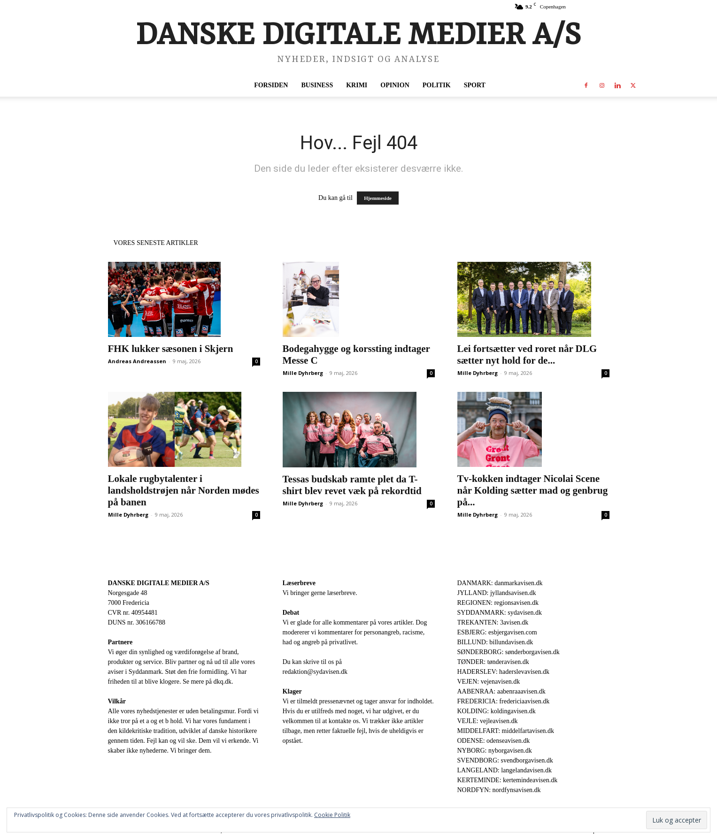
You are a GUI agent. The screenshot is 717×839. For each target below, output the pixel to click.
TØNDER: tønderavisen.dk (493, 661)
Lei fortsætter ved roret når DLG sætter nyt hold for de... (527, 354)
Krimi (356, 85)
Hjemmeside (378, 198)
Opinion (394, 85)
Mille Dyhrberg (303, 372)
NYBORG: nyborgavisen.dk (494, 750)
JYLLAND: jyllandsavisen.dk (496, 592)
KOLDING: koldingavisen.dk (496, 711)
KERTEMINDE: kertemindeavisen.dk (507, 780)
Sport (475, 85)
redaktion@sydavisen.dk (315, 671)
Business (317, 85)
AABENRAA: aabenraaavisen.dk (501, 691)
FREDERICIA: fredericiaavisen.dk (503, 701)
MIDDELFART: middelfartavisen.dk (506, 730)
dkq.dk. (223, 681)
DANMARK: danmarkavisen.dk (500, 583)
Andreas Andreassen (137, 361)
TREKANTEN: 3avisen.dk (493, 622)
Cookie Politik (332, 815)
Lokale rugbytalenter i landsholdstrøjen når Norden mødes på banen (183, 490)
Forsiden (271, 85)
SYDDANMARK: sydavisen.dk (499, 612)
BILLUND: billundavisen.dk (495, 642)
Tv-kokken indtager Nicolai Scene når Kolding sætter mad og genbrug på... (532, 490)
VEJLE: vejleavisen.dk (487, 721)
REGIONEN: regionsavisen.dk (498, 602)
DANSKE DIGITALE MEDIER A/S (158, 583)
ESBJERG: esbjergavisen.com (497, 632)
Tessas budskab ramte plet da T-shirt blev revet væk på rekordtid (352, 484)
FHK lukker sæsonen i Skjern (170, 348)
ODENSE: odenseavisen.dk (493, 740)
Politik (437, 85)
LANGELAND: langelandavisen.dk (504, 770)
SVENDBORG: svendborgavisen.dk (505, 760)
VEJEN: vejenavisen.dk (488, 681)
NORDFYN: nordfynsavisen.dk (499, 789)
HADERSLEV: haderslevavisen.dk (503, 671)
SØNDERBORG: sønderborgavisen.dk (508, 652)
